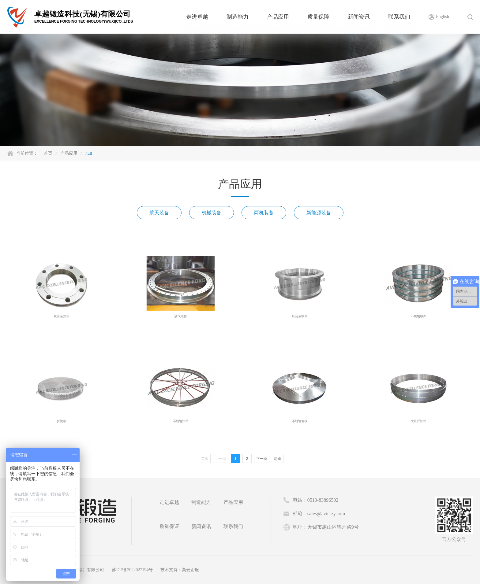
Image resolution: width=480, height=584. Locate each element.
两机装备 (264, 212)
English (442, 16)
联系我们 (399, 17)
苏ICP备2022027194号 (132, 569)
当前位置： (27, 153)
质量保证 (169, 526)
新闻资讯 (359, 17)
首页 (48, 153)
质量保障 (318, 17)
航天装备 (159, 212)
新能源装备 (318, 212)
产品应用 (278, 17)
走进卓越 (197, 17)
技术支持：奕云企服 (179, 569)
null (88, 153)
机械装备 (211, 212)
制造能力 (238, 17)
